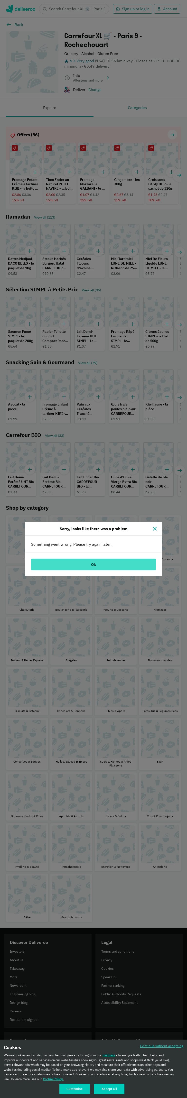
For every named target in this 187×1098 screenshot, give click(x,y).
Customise (74, 1089)
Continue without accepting (161, 1045)
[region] (93, 1069)
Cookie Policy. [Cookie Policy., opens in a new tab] (53, 1079)
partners (109, 1055)
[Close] (155, 529)
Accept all (109, 1089)
